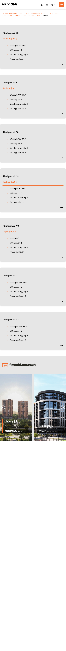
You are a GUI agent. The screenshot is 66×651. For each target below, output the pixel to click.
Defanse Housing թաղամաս (13, 13)
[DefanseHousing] (9, 4)
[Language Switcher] (51, 4)
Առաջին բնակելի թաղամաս (37, 13)
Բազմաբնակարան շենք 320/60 (28, 15)
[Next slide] (63, 407)
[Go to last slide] (3, 407)
